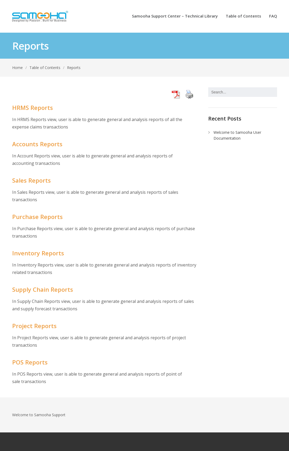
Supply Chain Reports (42, 289)
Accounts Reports (37, 144)
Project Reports (34, 326)
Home (17, 67)
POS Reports (30, 362)
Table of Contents (243, 16)
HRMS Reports (32, 107)
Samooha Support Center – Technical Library (175, 16)
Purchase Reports (37, 217)
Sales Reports (31, 180)
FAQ (273, 16)
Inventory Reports (38, 253)
